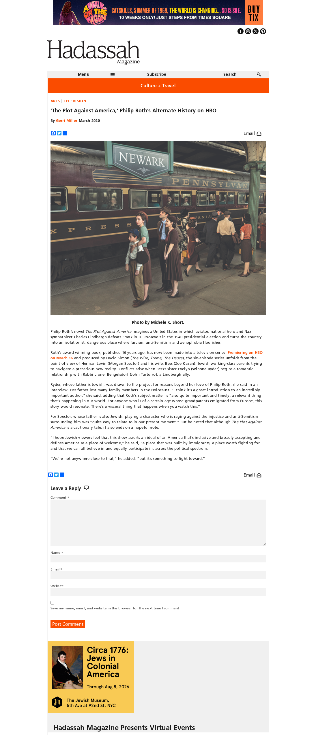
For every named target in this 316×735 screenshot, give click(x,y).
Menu (83, 74)
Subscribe (157, 74)
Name (57, 552)
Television (75, 101)
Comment (60, 497)
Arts (55, 101)
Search (230, 74)
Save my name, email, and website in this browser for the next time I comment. (115, 608)
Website (57, 586)
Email (252, 133)
